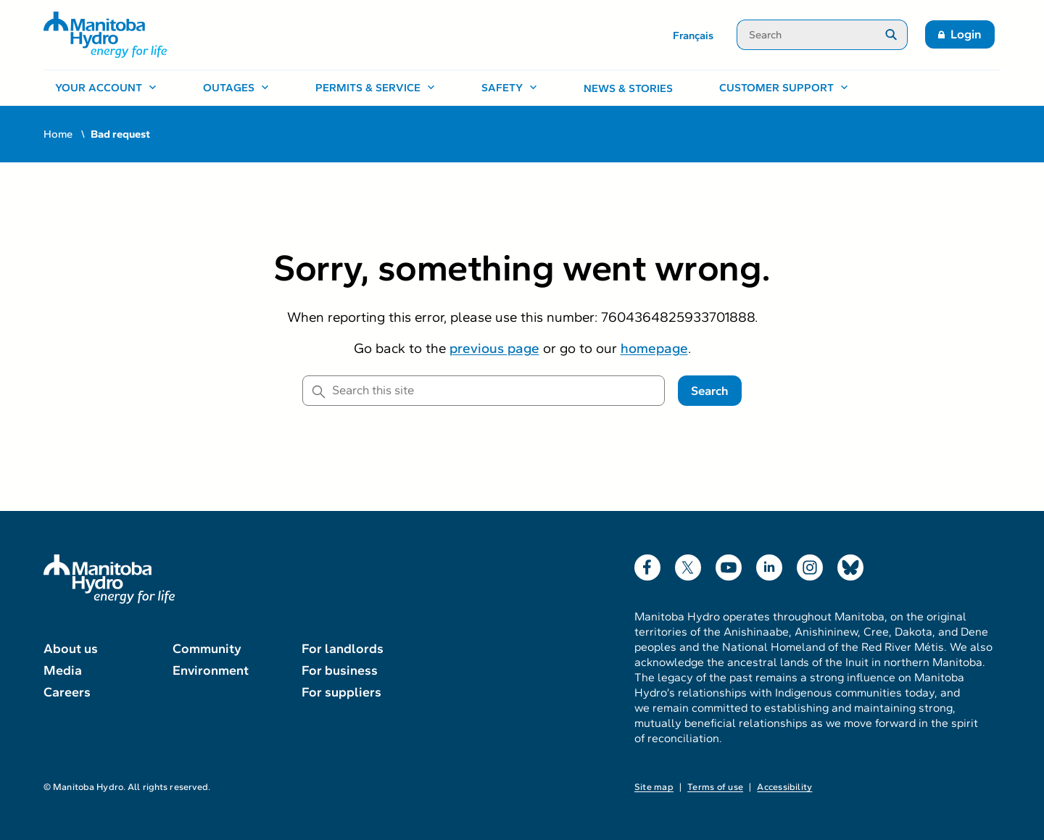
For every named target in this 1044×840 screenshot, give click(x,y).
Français (693, 35)
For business (340, 670)
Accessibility (784, 787)
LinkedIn (769, 564)
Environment (211, 670)
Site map (654, 787)
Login (966, 34)
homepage (654, 348)
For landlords (343, 648)
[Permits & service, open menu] (375, 88)
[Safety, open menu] (509, 88)
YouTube (729, 564)
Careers (67, 692)
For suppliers (341, 692)
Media (63, 670)
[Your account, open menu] (106, 88)
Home (58, 134)
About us (71, 648)
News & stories (628, 88)
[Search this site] (483, 390)
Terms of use (715, 787)
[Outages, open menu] (236, 88)
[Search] (806, 35)
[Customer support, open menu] (784, 88)
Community (207, 648)
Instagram (810, 564)
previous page (494, 348)
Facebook (647, 564)
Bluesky (850, 564)
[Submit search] (891, 35)
